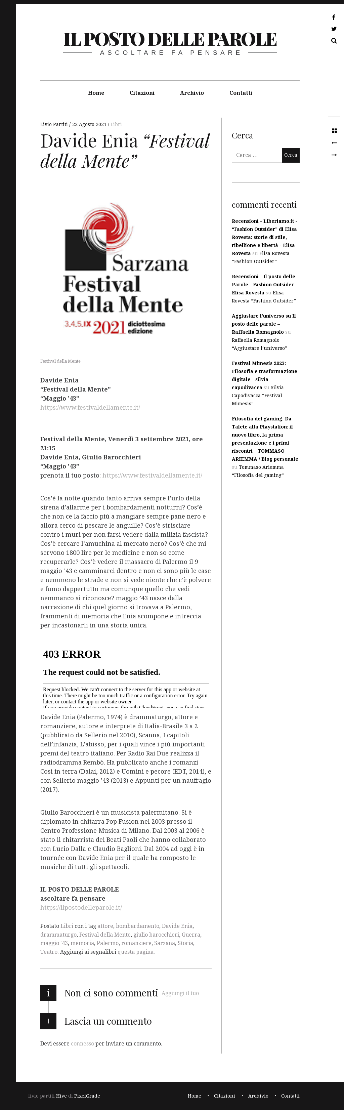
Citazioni (142, 93)
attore (105, 926)
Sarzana (164, 943)
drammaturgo (58, 935)
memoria (82, 943)
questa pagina (136, 952)
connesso (82, 1043)
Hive (61, 1096)
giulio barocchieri (156, 935)
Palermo (108, 943)
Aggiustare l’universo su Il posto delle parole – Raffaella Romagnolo (264, 324)
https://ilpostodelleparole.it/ (81, 907)
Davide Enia (177, 926)
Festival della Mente (105, 935)
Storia (185, 943)
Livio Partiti (54, 124)
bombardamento (137, 926)
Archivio (192, 93)
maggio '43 (54, 943)
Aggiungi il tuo (180, 993)
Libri (116, 124)
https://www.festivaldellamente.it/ (90, 407)
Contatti (240, 93)
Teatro (48, 952)
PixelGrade (87, 1096)
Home (96, 93)
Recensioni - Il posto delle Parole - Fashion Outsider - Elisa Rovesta (264, 284)
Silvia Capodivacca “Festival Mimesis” (258, 395)
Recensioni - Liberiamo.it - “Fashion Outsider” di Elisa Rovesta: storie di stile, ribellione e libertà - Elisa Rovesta (264, 237)
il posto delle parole (169, 38)
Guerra (191, 935)
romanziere (136, 943)
